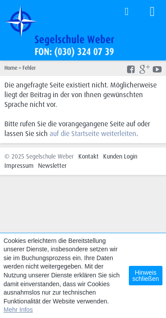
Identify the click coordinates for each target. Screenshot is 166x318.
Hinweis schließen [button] (145, 275)
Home (10, 68)
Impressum (19, 166)
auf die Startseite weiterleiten (93, 133)
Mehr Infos (18, 309)
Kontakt (88, 156)
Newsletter (52, 166)
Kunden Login (120, 156)
